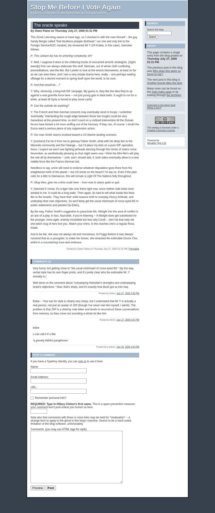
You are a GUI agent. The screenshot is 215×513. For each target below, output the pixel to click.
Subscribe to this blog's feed (161, 105)
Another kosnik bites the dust (164, 83)
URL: (34, 387)
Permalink (134, 249)
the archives (173, 95)
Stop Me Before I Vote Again (76, 7)
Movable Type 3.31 (156, 143)
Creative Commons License (161, 130)
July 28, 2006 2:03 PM (128, 347)
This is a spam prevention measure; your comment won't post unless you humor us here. (83, 405)
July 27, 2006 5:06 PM (128, 293)
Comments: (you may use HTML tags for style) (59, 429)
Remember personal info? (48, 397)
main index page (162, 92)
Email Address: (40, 377)
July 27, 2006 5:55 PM (128, 320)
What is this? (154, 108)
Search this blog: (155, 29)
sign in (82, 361)
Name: (34, 366)
